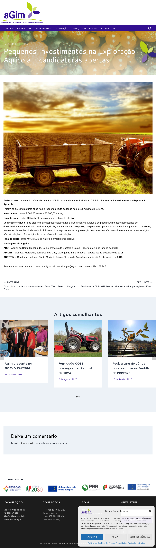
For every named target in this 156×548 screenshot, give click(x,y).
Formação (62, 28)
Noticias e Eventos (40, 28)
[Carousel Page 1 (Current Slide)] (77, 399)
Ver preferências (140, 536)
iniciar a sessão (28, 445)
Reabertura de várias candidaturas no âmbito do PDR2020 (131, 370)
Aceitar (92, 536)
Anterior (2, 358)
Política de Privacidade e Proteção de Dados (125, 543)
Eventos (8, 44)
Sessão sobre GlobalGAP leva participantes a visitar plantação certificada (116, 287)
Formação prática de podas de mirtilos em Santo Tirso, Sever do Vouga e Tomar (39, 287)
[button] (150, 511)
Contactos (108, 28)
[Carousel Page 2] (79, 399)
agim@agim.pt (72, 266)
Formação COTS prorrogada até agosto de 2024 (76, 370)
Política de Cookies (96, 543)
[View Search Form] (150, 28)
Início (9, 28)
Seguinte (154, 358)
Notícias (22, 44)
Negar (115, 536)
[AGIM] (23, 12)
